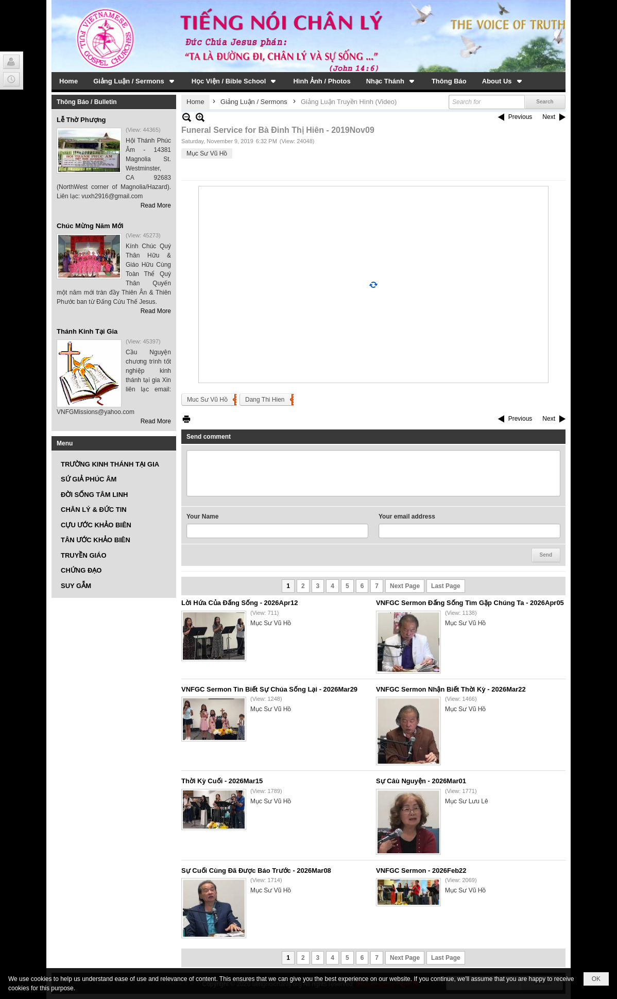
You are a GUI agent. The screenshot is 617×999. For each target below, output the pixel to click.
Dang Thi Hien (265, 399)
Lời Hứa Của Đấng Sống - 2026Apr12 (239, 603)
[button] (134, 81)
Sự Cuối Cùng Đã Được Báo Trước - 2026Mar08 (256, 870)
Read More (156, 205)
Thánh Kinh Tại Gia (87, 331)
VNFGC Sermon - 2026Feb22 (421, 870)
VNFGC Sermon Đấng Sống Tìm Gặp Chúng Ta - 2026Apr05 (470, 603)
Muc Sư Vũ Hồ (207, 399)
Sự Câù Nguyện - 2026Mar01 (421, 781)
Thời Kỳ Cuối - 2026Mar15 (222, 781)
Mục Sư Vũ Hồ (206, 153)
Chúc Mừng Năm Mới (90, 226)
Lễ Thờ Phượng (81, 120)
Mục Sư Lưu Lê (466, 801)
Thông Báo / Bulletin (87, 102)
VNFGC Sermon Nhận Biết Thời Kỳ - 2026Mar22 (451, 689)
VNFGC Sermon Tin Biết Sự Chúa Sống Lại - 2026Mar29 (269, 689)
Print (186, 419)
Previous (520, 116)
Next (548, 116)
